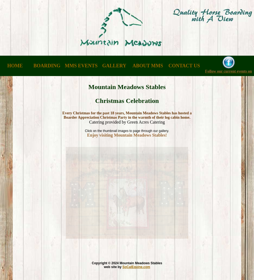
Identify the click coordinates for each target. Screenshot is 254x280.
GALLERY (114, 65)
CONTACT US (184, 65)
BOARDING (46, 65)
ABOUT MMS (147, 65)
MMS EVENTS (81, 65)
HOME (15, 65)
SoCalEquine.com (136, 267)
